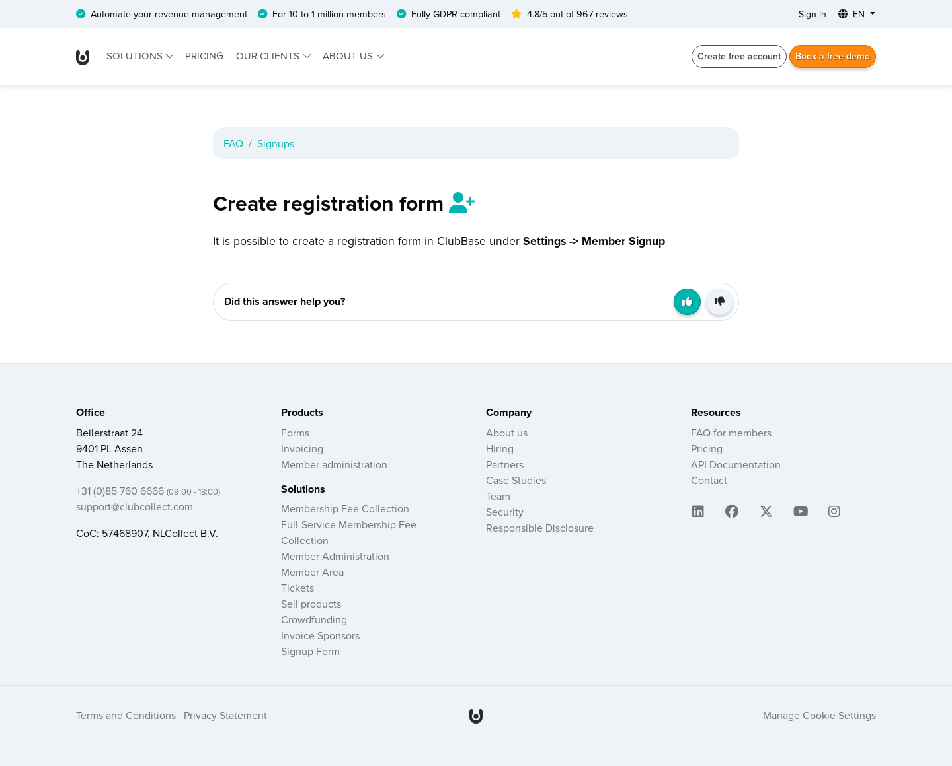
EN (852, 13)
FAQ (233, 143)
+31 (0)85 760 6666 (148, 490)
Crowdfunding (314, 619)
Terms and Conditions (126, 715)
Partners (505, 464)
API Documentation (736, 464)
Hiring (500, 448)
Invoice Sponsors (320, 635)
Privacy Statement (225, 715)
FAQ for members (731, 432)
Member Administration (335, 556)
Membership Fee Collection (345, 508)
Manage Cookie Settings (819, 715)
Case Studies (516, 480)
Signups (275, 143)
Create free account (739, 56)
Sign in (812, 13)
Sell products (311, 603)
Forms (295, 432)
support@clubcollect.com (134, 506)
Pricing (204, 56)
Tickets (297, 587)
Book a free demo (832, 56)
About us (349, 56)
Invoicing (302, 448)
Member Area (312, 572)
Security (505, 512)
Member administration (334, 464)
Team (498, 496)
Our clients (269, 56)
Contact (709, 480)
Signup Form (310, 651)
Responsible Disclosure (540, 527)
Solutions (135, 56)
